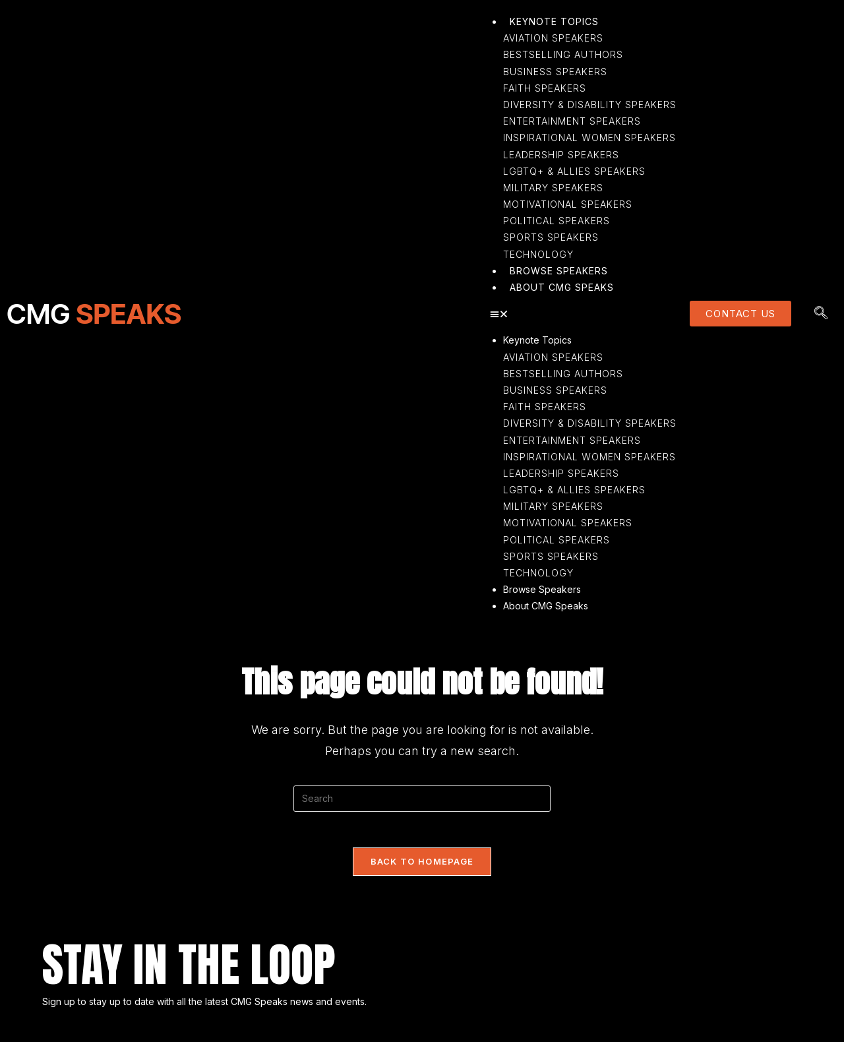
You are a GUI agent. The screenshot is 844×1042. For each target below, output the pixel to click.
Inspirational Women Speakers (589, 456)
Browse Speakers (542, 589)
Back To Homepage (422, 865)
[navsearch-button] (821, 314)
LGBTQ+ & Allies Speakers (574, 489)
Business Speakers (555, 390)
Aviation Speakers (553, 357)
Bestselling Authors (563, 373)
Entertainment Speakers (572, 440)
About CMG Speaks (545, 605)
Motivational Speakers (567, 522)
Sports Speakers (551, 556)
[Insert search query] (422, 798)
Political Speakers (556, 539)
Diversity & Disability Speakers (590, 423)
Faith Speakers (544, 406)
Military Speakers (553, 506)
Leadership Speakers (561, 473)
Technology (538, 572)
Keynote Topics (537, 340)
